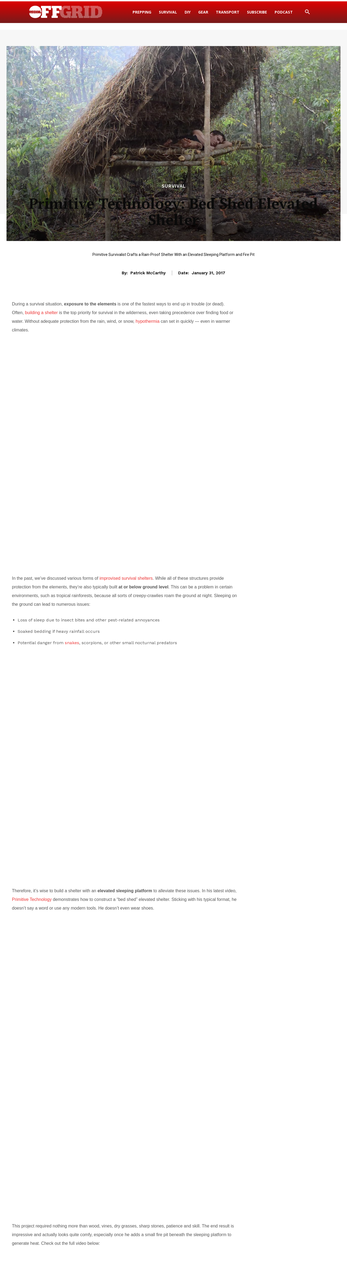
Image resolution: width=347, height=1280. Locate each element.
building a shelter (41, 312)
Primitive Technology (32, 811)
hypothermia (147, 321)
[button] (307, 12)
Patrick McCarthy (148, 273)
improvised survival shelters (126, 556)
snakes (72, 621)
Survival (174, 186)
